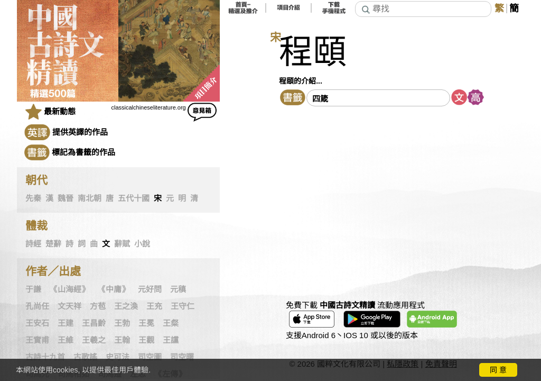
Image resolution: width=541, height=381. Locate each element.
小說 (142, 244)
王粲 (171, 323)
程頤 (313, 52)
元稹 (178, 289)
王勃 (122, 323)
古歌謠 (85, 357)
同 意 (498, 370)
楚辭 (53, 244)
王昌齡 (94, 323)
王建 (65, 323)
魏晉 (65, 198)
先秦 (33, 198)
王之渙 (126, 306)
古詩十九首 (45, 357)
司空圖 (150, 357)
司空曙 (182, 357)
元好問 (150, 289)
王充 (154, 306)
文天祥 (69, 306)
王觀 (146, 340)
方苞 (98, 306)
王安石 (37, 323)
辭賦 (122, 244)
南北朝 (89, 198)
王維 (65, 340)
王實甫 (37, 340)
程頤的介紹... (300, 81)
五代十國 (134, 198)
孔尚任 (37, 306)
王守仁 (182, 306)
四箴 (320, 98)
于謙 (33, 289)
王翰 (122, 340)
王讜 (171, 340)
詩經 (33, 244)
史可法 (117, 357)
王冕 (146, 323)
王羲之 (94, 340)
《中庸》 (113, 289)
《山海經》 (69, 289)
